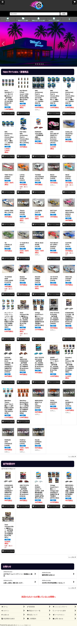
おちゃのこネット (12, 625)
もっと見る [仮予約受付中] (72, 557)
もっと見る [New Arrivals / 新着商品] (72, 456)
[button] (3, 2)
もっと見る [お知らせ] (72, 588)
